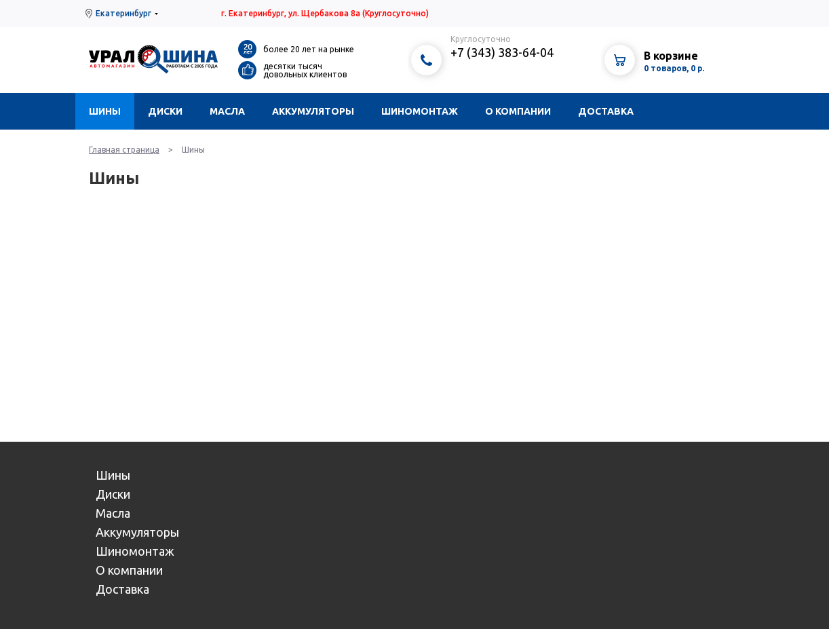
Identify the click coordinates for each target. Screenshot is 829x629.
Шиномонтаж (419, 111)
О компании (518, 111)
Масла (227, 111)
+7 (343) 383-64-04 (502, 52)
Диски (165, 111)
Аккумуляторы (313, 111)
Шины (105, 111)
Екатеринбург (123, 13)
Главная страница (124, 149)
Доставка (606, 111)
